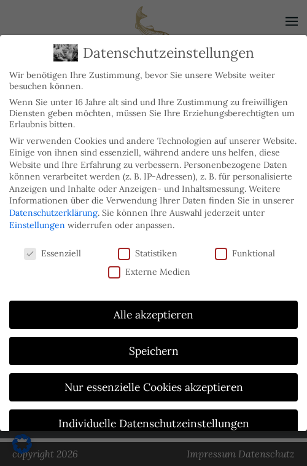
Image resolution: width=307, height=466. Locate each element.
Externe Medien (149, 271)
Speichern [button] (154, 351)
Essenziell (52, 252)
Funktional (245, 252)
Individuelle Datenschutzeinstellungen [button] (153, 423)
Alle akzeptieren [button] (153, 314)
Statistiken (147, 252)
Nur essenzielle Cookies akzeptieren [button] (153, 387)
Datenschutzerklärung (53, 212)
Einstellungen (37, 224)
